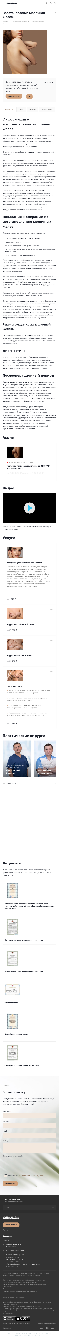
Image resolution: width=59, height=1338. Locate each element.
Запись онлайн (14, 96)
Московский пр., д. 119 (14, 1259)
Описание (9, 110)
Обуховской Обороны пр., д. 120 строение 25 (23, 1264)
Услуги (6, 1240)
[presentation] (19, 1162)
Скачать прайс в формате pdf (13, 1298)
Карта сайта (7, 1328)
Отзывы (32, 110)
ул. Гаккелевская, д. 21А (15, 1255)
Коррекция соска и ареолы (19, 655)
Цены (21, 110)
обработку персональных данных (31, 1176)
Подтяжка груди (14, 686)
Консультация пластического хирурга (24, 563)
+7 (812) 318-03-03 (13, 1244)
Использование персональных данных (16, 1324)
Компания (7, 1236)
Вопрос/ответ (47, 110)
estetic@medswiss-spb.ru (15, 1251)
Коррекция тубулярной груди (20, 624)
